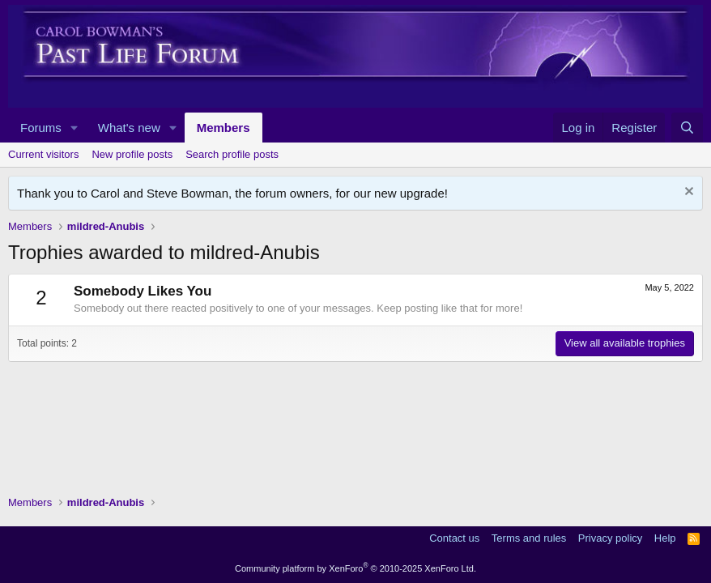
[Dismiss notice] (687, 193)
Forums (41, 127)
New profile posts (132, 154)
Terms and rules (529, 538)
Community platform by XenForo (355, 568)
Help (665, 538)
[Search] (687, 128)
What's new (129, 127)
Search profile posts (232, 154)
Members (223, 127)
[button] (74, 128)
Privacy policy (610, 538)
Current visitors (43, 154)
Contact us (454, 538)
